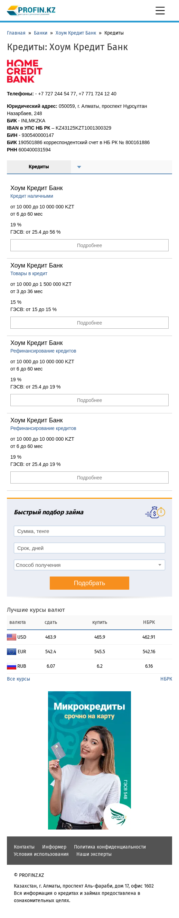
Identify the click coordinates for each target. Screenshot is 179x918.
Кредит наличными (31, 196)
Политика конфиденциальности (110, 847)
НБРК (166, 679)
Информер (54, 847)
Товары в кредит (28, 273)
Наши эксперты (94, 854)
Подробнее (89, 245)
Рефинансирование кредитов (43, 351)
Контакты (24, 847)
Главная (16, 33)
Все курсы (18, 679)
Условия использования (41, 854)
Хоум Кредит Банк (76, 33)
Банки (40, 33)
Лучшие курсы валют (36, 609)
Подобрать (89, 583)
